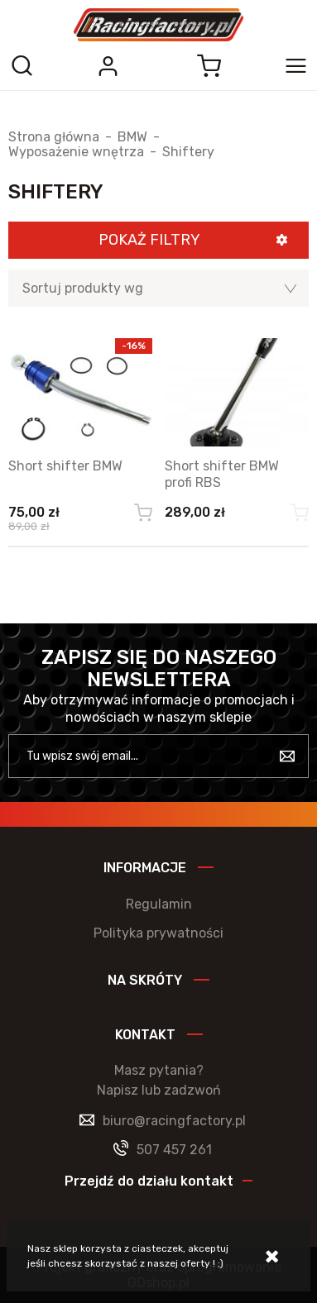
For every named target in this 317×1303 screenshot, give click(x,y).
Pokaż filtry (149, 240)
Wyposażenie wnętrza (76, 152)
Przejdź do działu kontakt (149, 1181)
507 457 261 (174, 1149)
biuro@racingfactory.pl (174, 1121)
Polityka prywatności (158, 933)
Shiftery (188, 152)
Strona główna (53, 137)
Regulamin (159, 904)
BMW (132, 137)
